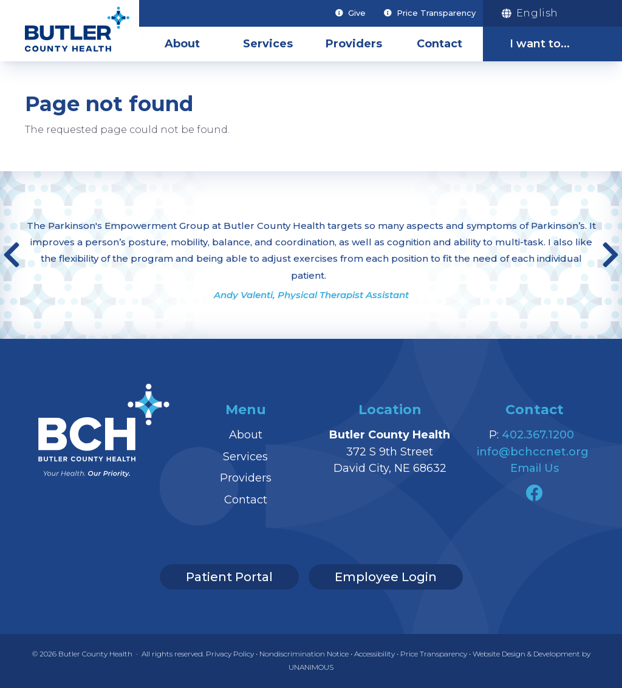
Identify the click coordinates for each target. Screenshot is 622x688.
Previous (11, 255)
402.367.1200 (538, 434)
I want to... (540, 43)
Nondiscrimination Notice (304, 653)
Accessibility (374, 653)
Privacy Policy (230, 653)
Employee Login (386, 577)
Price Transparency (436, 13)
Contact (439, 43)
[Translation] (544, 13)
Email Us (534, 468)
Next (610, 255)
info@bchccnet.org (533, 451)
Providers (354, 43)
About (182, 43)
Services (268, 43)
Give (357, 13)
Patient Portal (229, 577)
